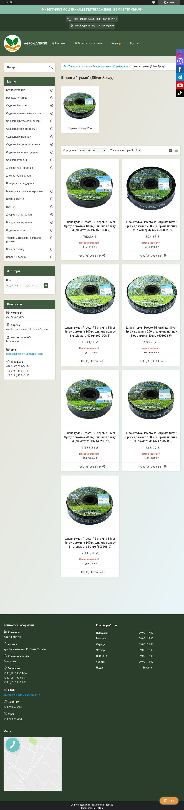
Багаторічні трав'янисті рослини (25, 191)
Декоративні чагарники (20, 167)
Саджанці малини (16, 105)
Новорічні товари (16, 257)
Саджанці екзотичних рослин (23, 113)
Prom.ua (109, 805)
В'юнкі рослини (15, 198)
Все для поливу (102, 66)
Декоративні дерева (18, 175)
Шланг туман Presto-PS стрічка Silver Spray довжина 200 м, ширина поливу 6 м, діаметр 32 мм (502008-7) (151, 226)
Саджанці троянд (16, 159)
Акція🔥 (116, 43)
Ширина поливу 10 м (80, 128)
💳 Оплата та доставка (88, 43)
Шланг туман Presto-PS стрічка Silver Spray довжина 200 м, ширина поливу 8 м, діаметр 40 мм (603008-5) (151, 331)
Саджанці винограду (18, 136)
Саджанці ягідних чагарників (23, 144)
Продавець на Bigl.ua (92, 808)
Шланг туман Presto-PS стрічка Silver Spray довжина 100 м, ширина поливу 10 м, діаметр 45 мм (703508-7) (151, 437)
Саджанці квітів (15, 230)
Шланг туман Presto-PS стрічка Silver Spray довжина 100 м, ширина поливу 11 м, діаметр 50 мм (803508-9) (90, 542)
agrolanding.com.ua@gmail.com (24, 353)
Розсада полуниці (16, 97)
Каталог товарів (15, 89)
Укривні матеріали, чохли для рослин (23, 239)
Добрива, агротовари (19, 214)
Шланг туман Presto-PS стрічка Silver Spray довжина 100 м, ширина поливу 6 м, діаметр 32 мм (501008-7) (90, 226)
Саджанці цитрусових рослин (23, 121)
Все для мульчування (19, 222)
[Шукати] (51, 67)
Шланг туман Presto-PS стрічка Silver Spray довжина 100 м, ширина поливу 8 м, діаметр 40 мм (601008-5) (90, 331)
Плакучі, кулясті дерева (20, 183)
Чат (169, 800)
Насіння (10, 206)
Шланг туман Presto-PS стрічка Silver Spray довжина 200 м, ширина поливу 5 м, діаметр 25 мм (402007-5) (90, 437)
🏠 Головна (58, 43)
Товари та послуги (79, 66)
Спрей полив (120, 66)
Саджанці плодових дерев (22, 152)
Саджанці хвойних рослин (21, 128)
